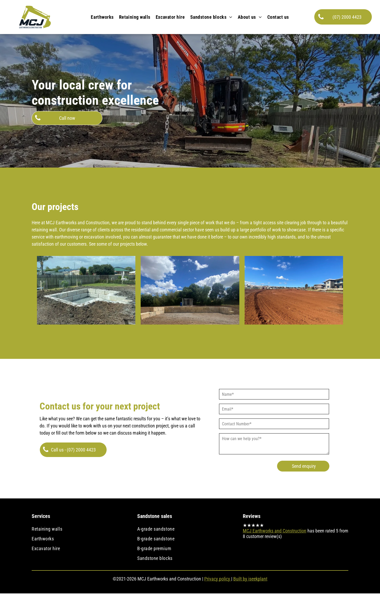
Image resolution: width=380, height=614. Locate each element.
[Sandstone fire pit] (86, 290)
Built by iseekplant (250, 579)
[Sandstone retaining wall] (190, 290)
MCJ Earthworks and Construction (274, 531)
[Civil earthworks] (294, 290)
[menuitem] (102, 17)
